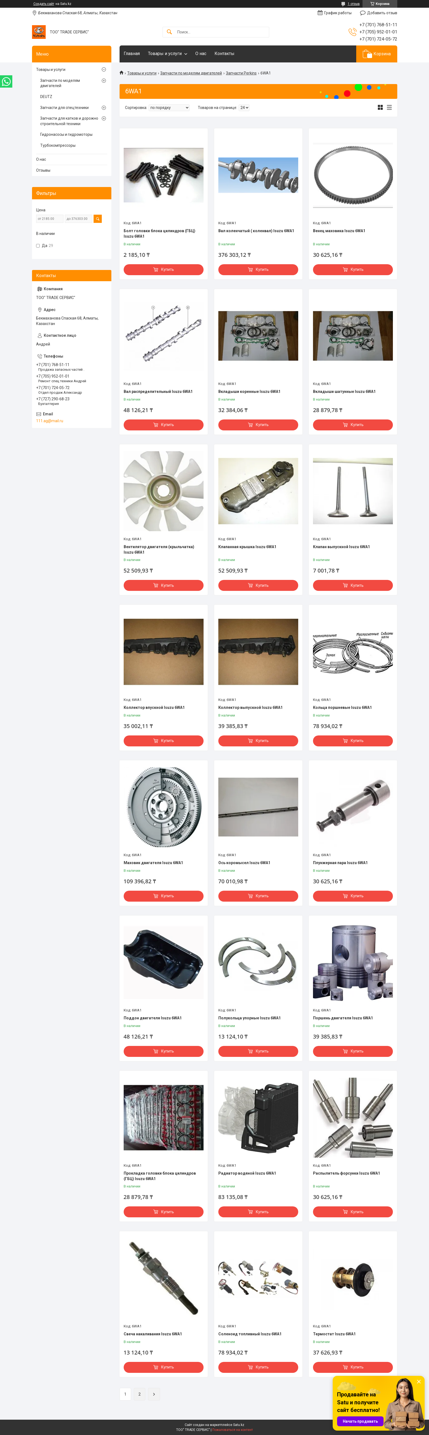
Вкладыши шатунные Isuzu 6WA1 (344, 391)
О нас (200, 53)
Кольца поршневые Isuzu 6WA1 (342, 707)
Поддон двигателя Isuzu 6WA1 (153, 1018)
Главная (132, 53)
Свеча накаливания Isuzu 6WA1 (153, 1334)
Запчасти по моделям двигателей (191, 73)
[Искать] (169, 32)
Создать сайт (43, 4)
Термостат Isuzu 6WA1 (334, 1334)
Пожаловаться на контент (232, 1430)
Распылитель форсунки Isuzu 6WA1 (346, 1173)
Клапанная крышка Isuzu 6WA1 (247, 547)
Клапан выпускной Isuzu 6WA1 (341, 547)
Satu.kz (238, 1425)
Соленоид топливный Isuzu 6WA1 (250, 1334)
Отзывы (43, 170)
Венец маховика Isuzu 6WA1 (339, 231)
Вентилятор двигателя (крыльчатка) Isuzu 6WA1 (159, 549)
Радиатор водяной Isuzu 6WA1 (247, 1173)
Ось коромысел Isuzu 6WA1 (244, 863)
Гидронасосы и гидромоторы (66, 134)
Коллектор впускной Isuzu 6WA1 (154, 707)
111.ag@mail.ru (49, 421)
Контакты (224, 53)
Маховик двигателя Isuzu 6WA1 (153, 863)
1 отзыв (354, 4)
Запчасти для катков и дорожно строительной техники (69, 121)
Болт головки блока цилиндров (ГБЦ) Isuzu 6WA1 (159, 233)
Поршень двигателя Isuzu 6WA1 (343, 1018)
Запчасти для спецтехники (64, 107)
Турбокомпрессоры (58, 145)
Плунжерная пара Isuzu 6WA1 (340, 863)
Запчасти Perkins (241, 73)
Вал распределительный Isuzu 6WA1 (158, 391)
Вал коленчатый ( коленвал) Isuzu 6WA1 (256, 231)
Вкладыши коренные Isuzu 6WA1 (249, 391)
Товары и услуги (165, 53)
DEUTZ (46, 96)
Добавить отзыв (382, 13)
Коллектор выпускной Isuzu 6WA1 (250, 707)
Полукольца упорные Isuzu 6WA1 (249, 1018)
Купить (167, 269)
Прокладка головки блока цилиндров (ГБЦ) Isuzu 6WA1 (160, 1176)
